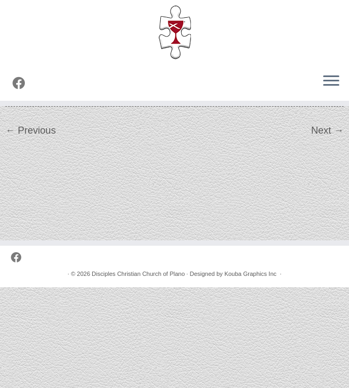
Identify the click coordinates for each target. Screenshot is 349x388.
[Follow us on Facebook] (22, 84)
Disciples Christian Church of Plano (138, 274)
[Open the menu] (331, 81)
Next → (327, 130)
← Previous (30, 130)
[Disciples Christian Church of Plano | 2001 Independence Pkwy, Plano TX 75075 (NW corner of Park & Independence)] (174, 32)
